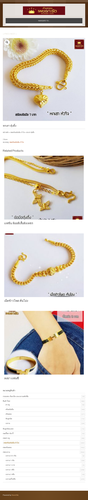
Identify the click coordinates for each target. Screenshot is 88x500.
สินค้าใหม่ (6, 401)
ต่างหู (8, 405)
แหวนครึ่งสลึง (11, 479)
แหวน (8, 423)
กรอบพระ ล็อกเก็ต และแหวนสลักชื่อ (15, 396)
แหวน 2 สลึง (10, 474)
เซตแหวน (6, 452)
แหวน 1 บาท (10, 465)
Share (5, 139)
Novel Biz (15, 495)
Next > (13, 34)
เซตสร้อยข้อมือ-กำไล (17, 132)
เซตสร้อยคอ (7, 447)
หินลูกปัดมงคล (8, 429)
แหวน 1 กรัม (10, 460)
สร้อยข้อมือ (10, 409)
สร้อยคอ (9, 414)
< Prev (6, 34)
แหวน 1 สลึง (10, 470)
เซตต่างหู (6, 438)
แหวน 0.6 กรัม (11, 456)
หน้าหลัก (6, 132)
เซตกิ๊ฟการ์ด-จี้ (8, 433)
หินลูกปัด (9, 419)
